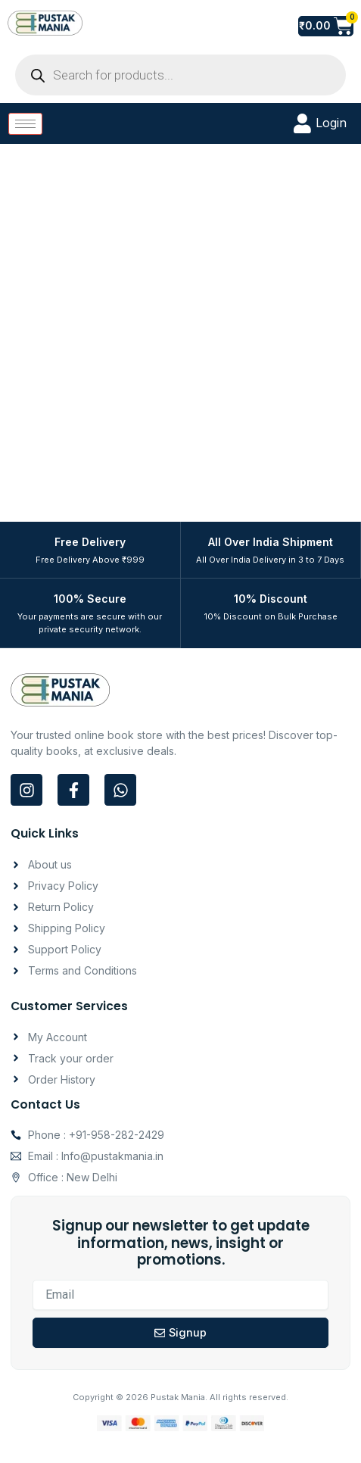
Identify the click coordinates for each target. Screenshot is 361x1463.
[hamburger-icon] (25, 124)
